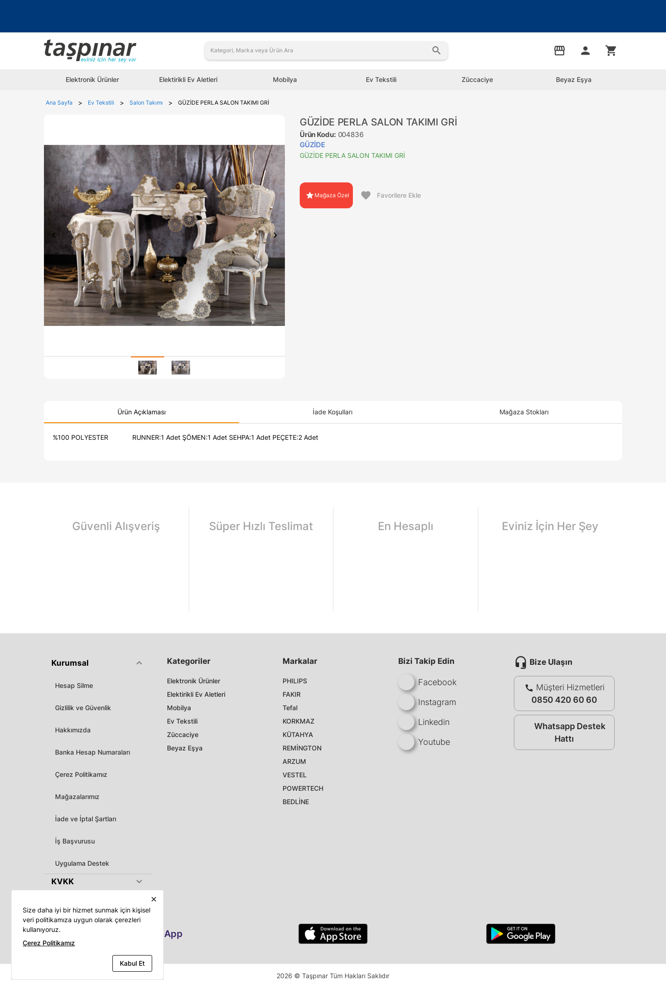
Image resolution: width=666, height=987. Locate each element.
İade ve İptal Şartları (85, 819)
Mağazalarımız (77, 796)
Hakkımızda (73, 730)
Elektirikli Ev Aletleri (196, 694)
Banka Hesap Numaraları (92, 752)
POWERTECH (303, 788)
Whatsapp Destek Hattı (562, 732)
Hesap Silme (74, 685)
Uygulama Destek (82, 863)
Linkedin (424, 722)
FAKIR (292, 694)
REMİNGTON (302, 748)
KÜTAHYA (298, 734)
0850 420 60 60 (564, 700)
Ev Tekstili (182, 721)
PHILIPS (295, 681)
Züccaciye (182, 734)
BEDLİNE (296, 802)
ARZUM (294, 761)
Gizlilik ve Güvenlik (83, 708)
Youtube (424, 742)
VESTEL (295, 775)
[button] (98, 663)
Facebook (427, 682)
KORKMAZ (298, 721)
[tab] (147, 367)
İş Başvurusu (75, 841)
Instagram (427, 702)
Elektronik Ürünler (193, 681)
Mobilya (179, 708)
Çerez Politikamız (81, 774)
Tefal (290, 708)
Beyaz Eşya (185, 748)
